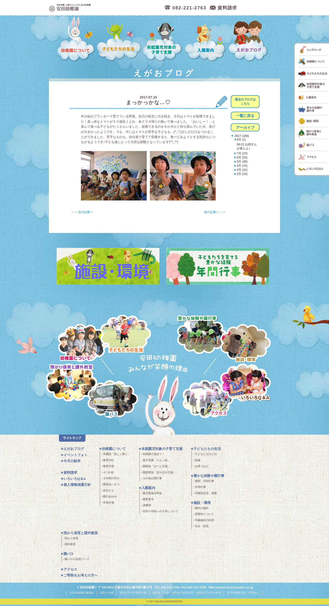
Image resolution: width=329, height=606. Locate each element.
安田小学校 (107, 594)
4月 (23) (242, 165)
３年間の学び (111, 480)
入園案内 (206, 39)
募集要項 (148, 501)
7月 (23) (242, 153)
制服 (197, 461)
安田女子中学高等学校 (133, 594)
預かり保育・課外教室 (70, 383)
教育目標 (108, 468)
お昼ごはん (202, 468)
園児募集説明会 (152, 494)
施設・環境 (245, 344)
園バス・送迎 (110, 402)
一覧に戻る (245, 116)
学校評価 (108, 504)
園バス (69, 555)
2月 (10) (242, 174)
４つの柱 (108, 474)
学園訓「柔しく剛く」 (116, 455)
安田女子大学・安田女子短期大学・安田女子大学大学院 (186, 594)
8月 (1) (241, 139)
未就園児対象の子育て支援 (162, 39)
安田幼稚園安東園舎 (81, 594)
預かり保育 (71, 539)
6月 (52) (242, 157)
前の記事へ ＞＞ (215, 212)
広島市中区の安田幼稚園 (94, 8)
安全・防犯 (202, 528)
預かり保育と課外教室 (81, 534)
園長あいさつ (111, 486)
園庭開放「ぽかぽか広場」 (159, 474)
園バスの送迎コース (77, 561)
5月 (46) (242, 161)
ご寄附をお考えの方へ (81, 577)
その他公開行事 (152, 480)
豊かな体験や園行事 (209, 477)
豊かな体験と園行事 (203, 333)
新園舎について (204, 515)
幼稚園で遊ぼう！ (154, 455)
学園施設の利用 (204, 521)
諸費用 (147, 507)
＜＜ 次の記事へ (82, 212)
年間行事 (200, 488)
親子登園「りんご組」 (156, 461)
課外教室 (70, 546)
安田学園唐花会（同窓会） (243, 594)
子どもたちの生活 (119, 39)
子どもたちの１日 (206, 455)
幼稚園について (75, 39)
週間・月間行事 (204, 482)
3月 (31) (242, 169)
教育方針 (108, 461)
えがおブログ (248, 39)
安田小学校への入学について (160, 513)
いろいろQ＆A (245, 383)
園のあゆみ (110, 498)
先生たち (108, 492)
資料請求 (70, 474)
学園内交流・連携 (206, 494)
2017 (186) (241, 136)
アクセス (210, 402)
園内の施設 (202, 509)
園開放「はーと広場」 (156, 468)
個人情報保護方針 (77, 486)
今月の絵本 (72, 463)
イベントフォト (76, 457)
